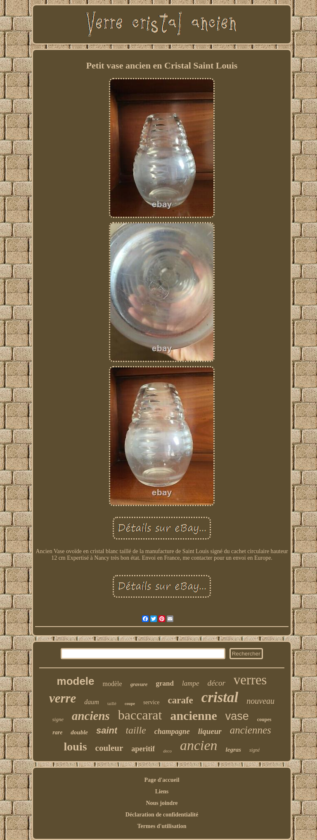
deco (167, 750)
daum (91, 701)
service (151, 702)
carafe (180, 700)
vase (237, 716)
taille (135, 730)
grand (165, 683)
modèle (112, 683)
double (79, 732)
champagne (172, 731)
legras (233, 749)
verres (250, 679)
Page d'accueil (161, 780)
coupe (130, 703)
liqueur (210, 731)
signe (58, 719)
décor (216, 683)
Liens (162, 791)
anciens (91, 715)
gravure (139, 684)
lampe (190, 683)
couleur (109, 748)
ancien (199, 745)
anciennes (250, 730)
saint (106, 730)
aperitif (143, 749)
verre (62, 698)
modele (76, 681)
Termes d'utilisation (162, 826)
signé (254, 750)
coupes (264, 719)
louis (75, 746)
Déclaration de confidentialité (162, 815)
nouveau (260, 700)
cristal (219, 697)
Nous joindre (161, 803)
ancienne (193, 715)
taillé (111, 703)
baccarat (140, 714)
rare (57, 732)
